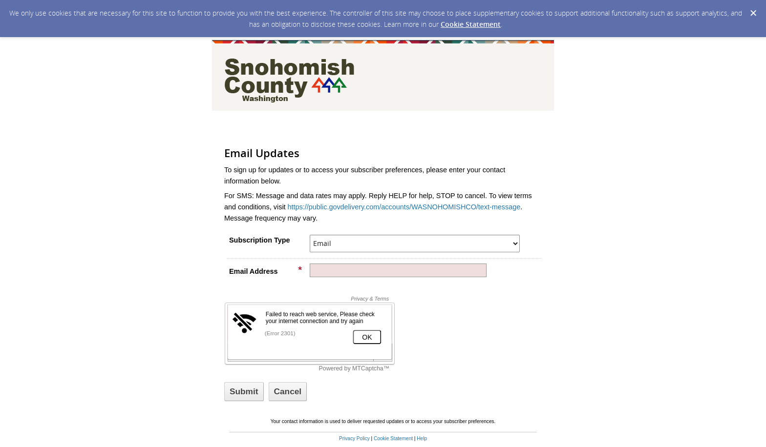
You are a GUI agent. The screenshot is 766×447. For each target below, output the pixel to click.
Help (422, 438)
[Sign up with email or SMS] (244, 391)
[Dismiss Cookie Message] (753, 13)
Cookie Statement (471, 24)
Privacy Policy (354, 438)
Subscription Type (259, 240)
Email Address (265, 270)
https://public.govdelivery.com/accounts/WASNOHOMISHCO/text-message (404, 207)
